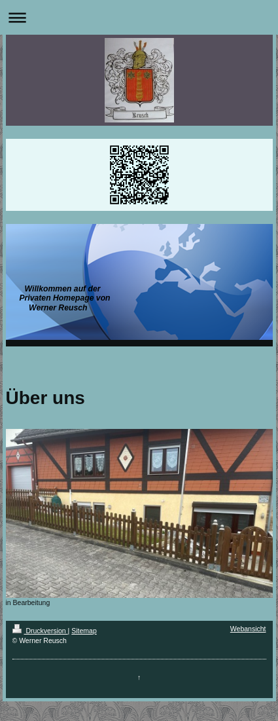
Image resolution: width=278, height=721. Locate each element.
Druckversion (40, 631)
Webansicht (248, 629)
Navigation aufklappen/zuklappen (139, 17)
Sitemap (84, 631)
